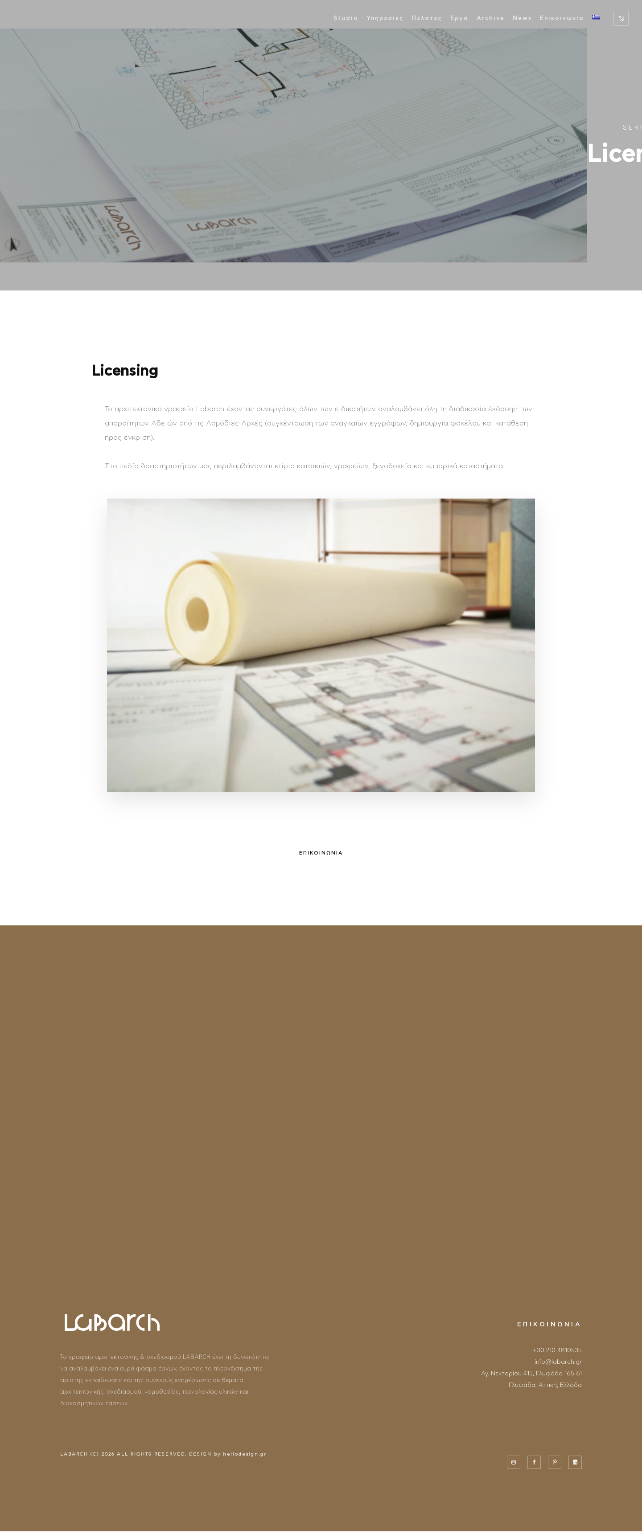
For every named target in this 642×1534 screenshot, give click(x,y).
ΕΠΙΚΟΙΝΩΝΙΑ (321, 853)
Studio (345, 18)
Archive (491, 18)
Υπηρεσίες (385, 18)
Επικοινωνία (562, 18)
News (522, 18)
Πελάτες (427, 18)
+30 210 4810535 (557, 1351)
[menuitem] (596, 18)
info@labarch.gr (558, 1362)
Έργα (459, 18)
